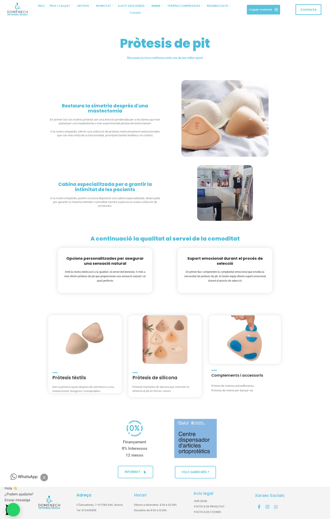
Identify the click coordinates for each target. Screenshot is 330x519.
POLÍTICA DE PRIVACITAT (209, 506)
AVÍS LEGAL (200, 501)
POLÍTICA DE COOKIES (207, 512)
